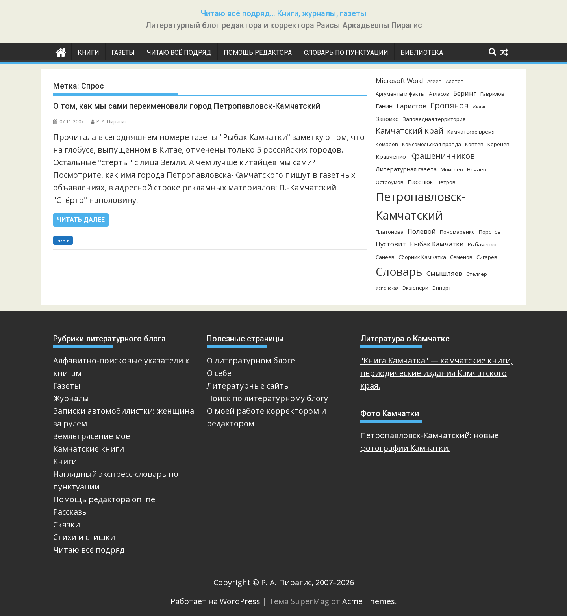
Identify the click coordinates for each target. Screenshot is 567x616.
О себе (219, 373)
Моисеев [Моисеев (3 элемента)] (452, 169)
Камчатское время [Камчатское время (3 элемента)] (471, 131)
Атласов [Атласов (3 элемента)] (439, 93)
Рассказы (70, 511)
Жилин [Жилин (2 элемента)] (479, 107)
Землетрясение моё (91, 436)
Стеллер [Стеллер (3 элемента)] (476, 273)
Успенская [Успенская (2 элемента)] (387, 288)
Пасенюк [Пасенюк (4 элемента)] (420, 182)
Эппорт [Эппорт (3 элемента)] (441, 287)
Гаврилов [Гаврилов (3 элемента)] (492, 93)
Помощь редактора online (104, 499)
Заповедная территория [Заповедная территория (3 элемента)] (434, 119)
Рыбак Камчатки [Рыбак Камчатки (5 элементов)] (437, 243)
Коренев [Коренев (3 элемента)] (498, 144)
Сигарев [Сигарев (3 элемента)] (486, 257)
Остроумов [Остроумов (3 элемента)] (390, 182)
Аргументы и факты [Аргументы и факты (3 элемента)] (400, 93)
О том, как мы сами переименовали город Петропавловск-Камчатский (186, 106)
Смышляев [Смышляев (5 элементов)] (444, 273)
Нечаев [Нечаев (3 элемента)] (476, 169)
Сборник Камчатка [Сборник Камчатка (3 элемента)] (422, 257)
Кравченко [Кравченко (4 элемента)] (391, 156)
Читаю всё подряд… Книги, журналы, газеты (284, 13)
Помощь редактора (258, 52)
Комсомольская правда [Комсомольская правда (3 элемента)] (431, 144)
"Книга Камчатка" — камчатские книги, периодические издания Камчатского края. (436, 373)
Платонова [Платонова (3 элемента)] (390, 231)
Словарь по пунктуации (346, 52)
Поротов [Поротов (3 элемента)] (490, 231)
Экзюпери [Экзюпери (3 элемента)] (415, 287)
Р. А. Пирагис (109, 121)
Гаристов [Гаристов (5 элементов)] (411, 105)
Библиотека (421, 52)
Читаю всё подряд (179, 52)
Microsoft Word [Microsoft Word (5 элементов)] (399, 80)
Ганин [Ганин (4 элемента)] (384, 106)
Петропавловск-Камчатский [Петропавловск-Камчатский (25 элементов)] (420, 206)
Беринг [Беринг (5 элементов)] (464, 93)
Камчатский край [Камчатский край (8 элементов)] (409, 130)
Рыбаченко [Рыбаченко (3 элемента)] (482, 244)
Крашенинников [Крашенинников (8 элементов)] (442, 156)
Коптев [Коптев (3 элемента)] (474, 144)
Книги (88, 52)
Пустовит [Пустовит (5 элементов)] (391, 243)
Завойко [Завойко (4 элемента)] (387, 119)
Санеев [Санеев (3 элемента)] (385, 257)
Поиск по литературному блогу (267, 398)
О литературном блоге (251, 360)
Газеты (123, 52)
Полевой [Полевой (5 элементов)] (422, 231)
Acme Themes (368, 601)
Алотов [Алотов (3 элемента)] (455, 81)
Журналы (71, 398)
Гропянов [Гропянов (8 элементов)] (449, 105)
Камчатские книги (88, 448)
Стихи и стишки (84, 537)
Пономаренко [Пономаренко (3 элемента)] (457, 231)
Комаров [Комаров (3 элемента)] (387, 144)
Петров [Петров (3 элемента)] (446, 182)
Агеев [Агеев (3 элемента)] (434, 81)
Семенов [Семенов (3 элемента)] (461, 257)
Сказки (66, 524)
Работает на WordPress (215, 601)
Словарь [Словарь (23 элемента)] (399, 271)
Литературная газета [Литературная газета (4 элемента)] (406, 169)
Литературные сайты (248, 385)
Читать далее (81, 219)
